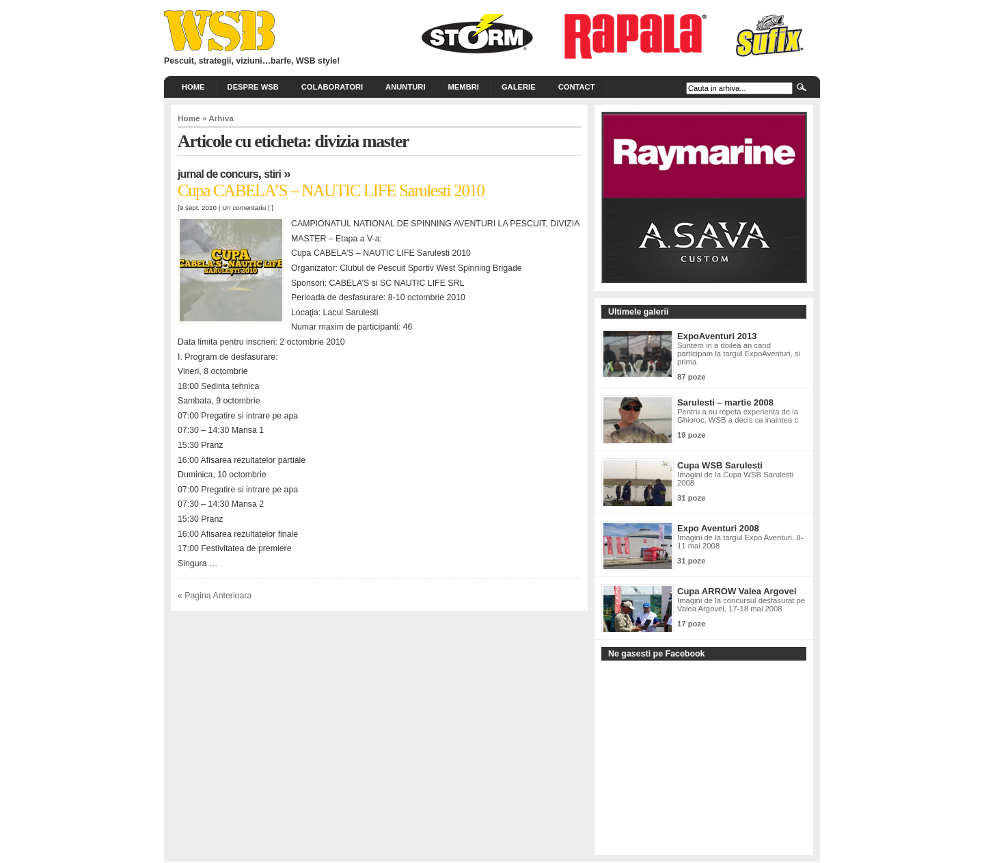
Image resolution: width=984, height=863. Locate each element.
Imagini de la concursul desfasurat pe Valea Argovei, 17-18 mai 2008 (741, 604)
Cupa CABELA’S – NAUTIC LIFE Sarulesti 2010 (331, 190)
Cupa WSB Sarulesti (720, 465)
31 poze (691, 498)
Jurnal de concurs (218, 174)
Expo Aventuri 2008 (718, 528)
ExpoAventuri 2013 (717, 336)
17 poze (691, 624)
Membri (463, 87)
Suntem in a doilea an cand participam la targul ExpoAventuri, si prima (738, 353)
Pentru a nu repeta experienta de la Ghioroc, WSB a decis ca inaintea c (737, 416)
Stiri (272, 174)
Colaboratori (332, 87)
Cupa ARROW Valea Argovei (737, 591)
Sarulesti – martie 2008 (725, 402)
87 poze (691, 377)
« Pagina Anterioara (214, 595)
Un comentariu (244, 207)
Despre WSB (253, 87)
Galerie (519, 87)
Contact (576, 87)
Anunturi (405, 87)
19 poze (691, 435)
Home (193, 87)
